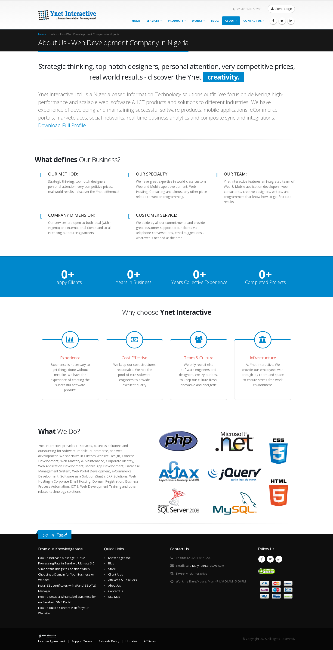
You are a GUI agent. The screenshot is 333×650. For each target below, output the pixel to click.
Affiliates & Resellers (122, 580)
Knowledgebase (119, 558)
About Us (114, 586)
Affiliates (150, 641)
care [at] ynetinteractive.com (204, 566)
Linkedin (278, 559)
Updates (131, 641)
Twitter (270, 559)
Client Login (281, 8)
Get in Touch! (55, 535)
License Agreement (51, 641)
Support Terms (81, 641)
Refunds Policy (109, 641)
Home (136, 21)
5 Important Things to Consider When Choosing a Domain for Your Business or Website (66, 574)
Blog (215, 21)
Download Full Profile (62, 125)
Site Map (114, 597)
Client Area (115, 574)
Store (112, 569)
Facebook (261, 559)
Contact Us (115, 591)
